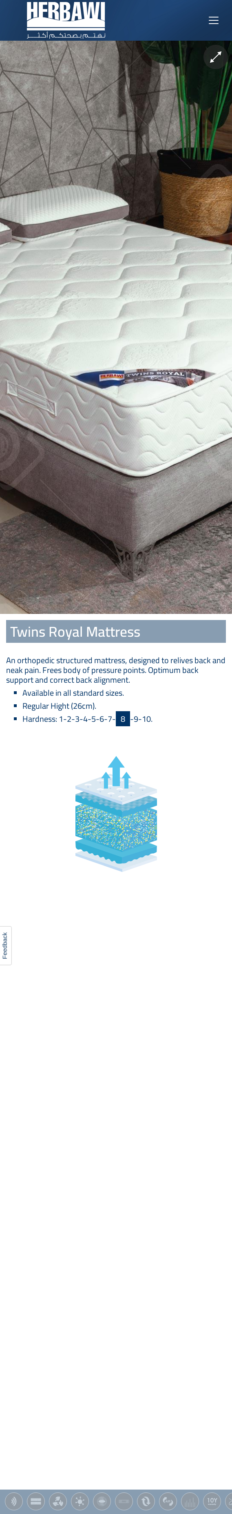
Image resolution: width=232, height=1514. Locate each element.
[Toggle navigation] (213, 20)
